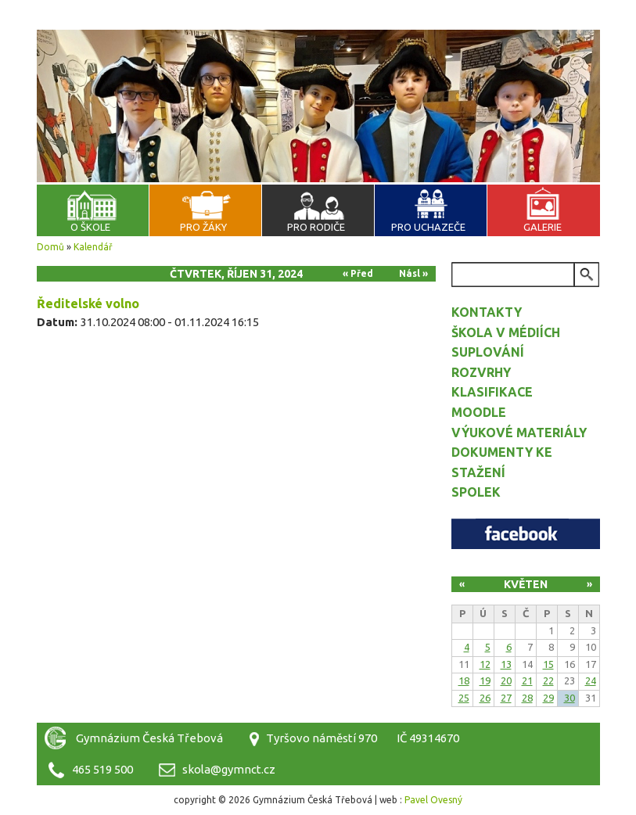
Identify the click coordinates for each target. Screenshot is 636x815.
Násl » (413, 273)
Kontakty (486, 312)
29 (548, 697)
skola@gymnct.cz (228, 769)
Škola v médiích (505, 332)
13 (506, 664)
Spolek (476, 492)
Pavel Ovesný (433, 800)
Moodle (478, 412)
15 (548, 664)
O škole (90, 226)
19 (485, 680)
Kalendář (93, 247)
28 (527, 697)
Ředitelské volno (88, 303)
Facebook (525, 534)
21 (527, 680)
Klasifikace (492, 392)
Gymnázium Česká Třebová (318, 47)
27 (506, 697)
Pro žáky (203, 226)
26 (485, 697)
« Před (358, 273)
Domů (50, 247)
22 (548, 680)
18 (463, 680)
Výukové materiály (519, 432)
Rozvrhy (481, 372)
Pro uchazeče (428, 226)
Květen (526, 584)
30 (569, 697)
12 (485, 664)
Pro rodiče (316, 226)
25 (463, 697)
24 (590, 680)
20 (506, 680)
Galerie (542, 226)
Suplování (487, 352)
